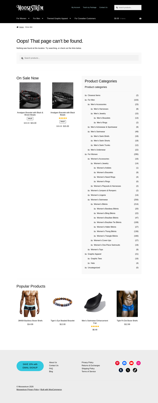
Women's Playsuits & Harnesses (107, 186)
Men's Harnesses (101, 109)
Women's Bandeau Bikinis (108, 209)
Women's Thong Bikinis (106, 231)
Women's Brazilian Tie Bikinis (109, 222)
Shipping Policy (88, 369)
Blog (51, 371)
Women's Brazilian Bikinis (107, 218)
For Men (36, 18)
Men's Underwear (98, 150)
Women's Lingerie (98, 195)
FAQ (51, 369)
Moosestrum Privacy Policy (28, 390)
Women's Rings (103, 181)
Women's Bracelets (105, 172)
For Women (21, 18)
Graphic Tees (96, 259)
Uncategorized (94, 268)
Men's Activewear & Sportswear (104, 127)
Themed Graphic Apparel (57, 18)
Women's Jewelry (101, 163)
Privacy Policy (88, 362)
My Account (76, 7)
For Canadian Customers (85, 18)
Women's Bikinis (101, 204)
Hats (93, 263)
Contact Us (103, 7)
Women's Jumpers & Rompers (103, 191)
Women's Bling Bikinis (106, 213)
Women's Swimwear (99, 200)
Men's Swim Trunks (102, 145)
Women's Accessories (100, 159)
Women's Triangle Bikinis (107, 236)
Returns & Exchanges (91, 366)
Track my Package (89, 7)
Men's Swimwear (98, 132)
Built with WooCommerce (51, 390)
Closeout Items (94, 95)
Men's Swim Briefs (101, 136)
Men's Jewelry (100, 114)
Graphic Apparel (94, 254)
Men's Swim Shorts (102, 141)
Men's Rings (102, 123)
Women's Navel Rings (106, 177)
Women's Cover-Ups (102, 240)
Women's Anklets (104, 168)
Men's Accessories (98, 104)
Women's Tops (97, 250)
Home (21, 27)
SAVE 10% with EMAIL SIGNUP (30, 366)
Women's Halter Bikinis (106, 227)
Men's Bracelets (103, 118)
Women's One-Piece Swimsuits (107, 245)
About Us (53, 362)
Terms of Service (89, 371)
